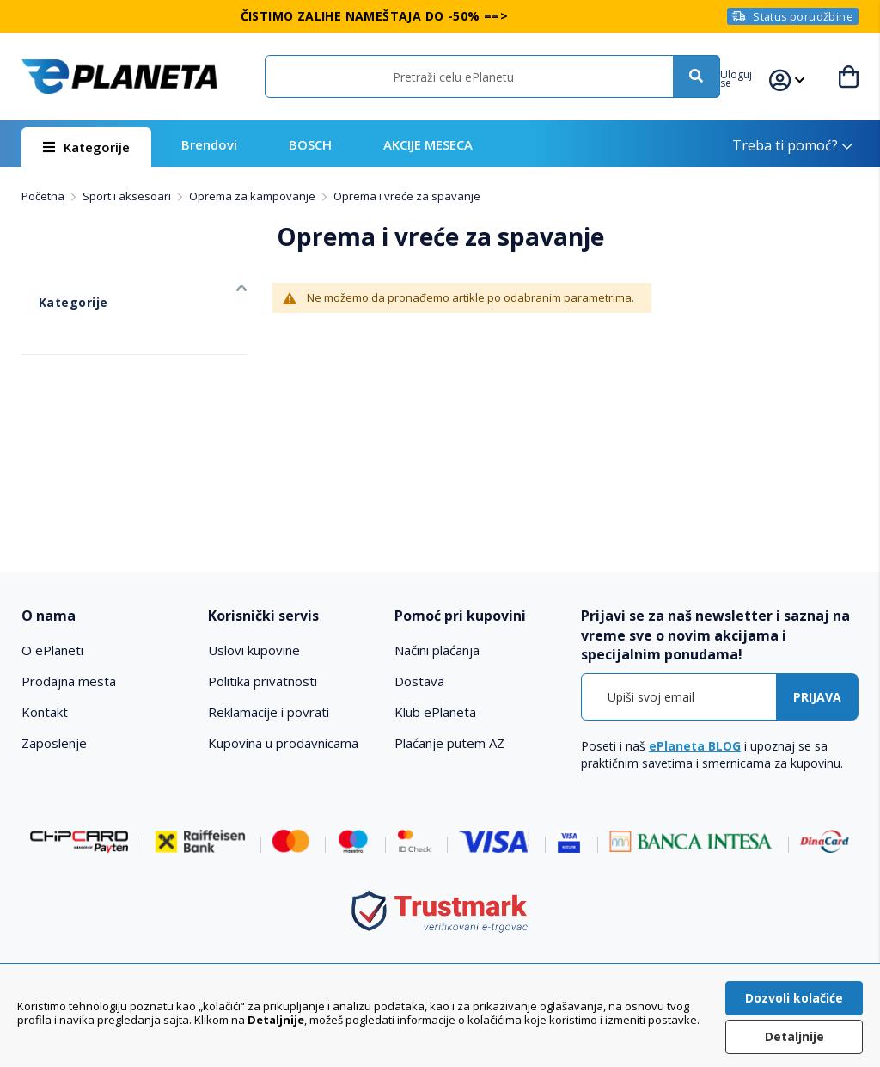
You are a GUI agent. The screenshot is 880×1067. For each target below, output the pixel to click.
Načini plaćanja (437, 650)
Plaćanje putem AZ (449, 742)
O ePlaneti (52, 650)
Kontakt (44, 712)
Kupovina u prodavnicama (283, 742)
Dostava (419, 681)
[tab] (106, 616)
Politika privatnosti (262, 681)
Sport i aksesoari (128, 196)
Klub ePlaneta (435, 712)
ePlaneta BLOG (695, 746)
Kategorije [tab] (51, 284)
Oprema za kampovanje (253, 196)
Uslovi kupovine (254, 650)
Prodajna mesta (68, 681)
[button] (753, 76)
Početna (44, 196)
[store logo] (119, 76)
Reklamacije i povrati (268, 712)
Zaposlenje (54, 742)
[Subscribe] (817, 697)
